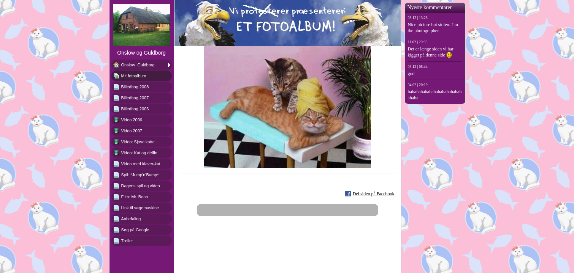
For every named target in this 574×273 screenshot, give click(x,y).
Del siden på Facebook (374, 193)
